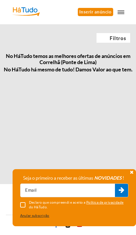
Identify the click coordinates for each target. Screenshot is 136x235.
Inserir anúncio (95, 11)
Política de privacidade (105, 202)
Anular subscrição (34, 215)
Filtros (118, 38)
